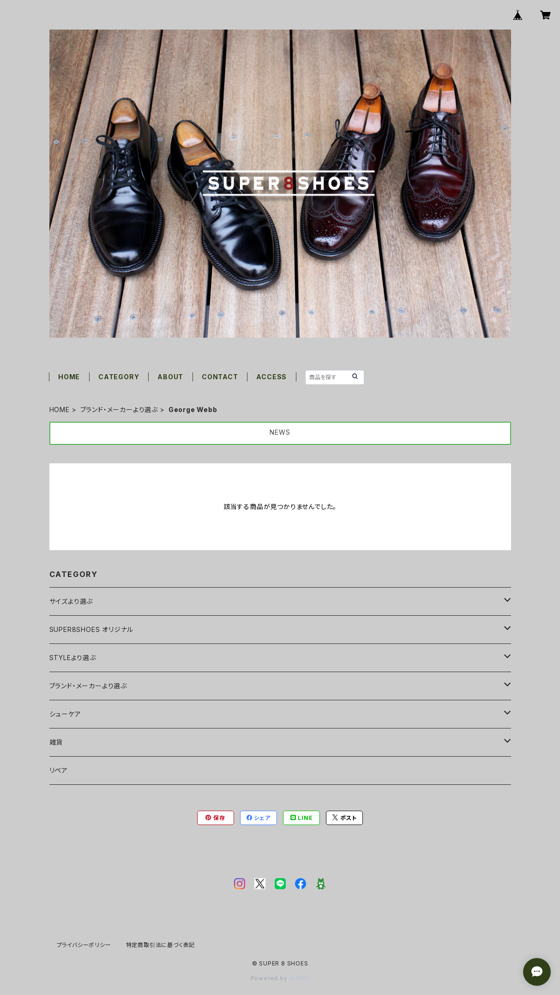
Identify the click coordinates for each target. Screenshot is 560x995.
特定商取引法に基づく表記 (160, 944)
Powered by (280, 978)
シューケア (65, 714)
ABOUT (170, 377)
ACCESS (271, 377)
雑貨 (56, 742)
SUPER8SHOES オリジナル (91, 629)
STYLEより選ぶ (72, 657)
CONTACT (220, 377)
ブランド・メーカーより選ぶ (119, 409)
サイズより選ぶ (71, 601)
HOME (69, 377)
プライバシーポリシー (84, 944)
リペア (58, 770)
